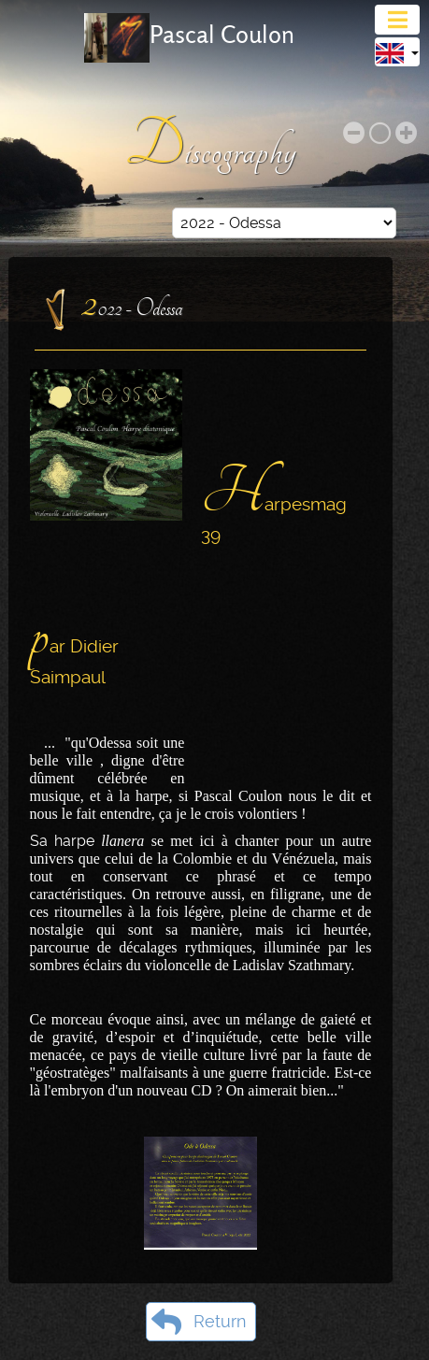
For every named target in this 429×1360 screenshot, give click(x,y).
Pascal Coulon (222, 35)
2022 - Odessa (132, 303)
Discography (214, 145)
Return (198, 1322)
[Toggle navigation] (397, 20)
